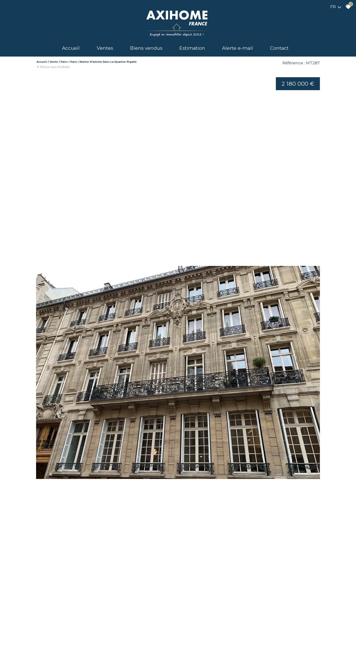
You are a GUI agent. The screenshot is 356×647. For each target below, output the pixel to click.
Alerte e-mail (237, 48)
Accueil (71, 48)
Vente (54, 61)
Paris (64, 61)
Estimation (192, 48)
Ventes (105, 48)
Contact (279, 48)
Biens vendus (146, 48)
